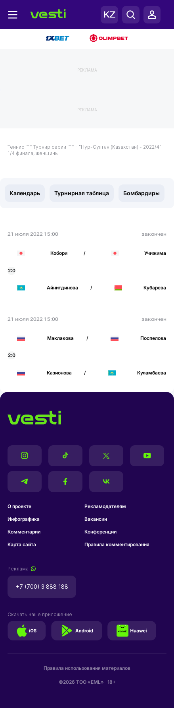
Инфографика (24, 519)
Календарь (25, 193)
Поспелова (153, 338)
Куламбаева (151, 373)
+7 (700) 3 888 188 (42, 586)
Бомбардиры (141, 193)
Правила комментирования (116, 544)
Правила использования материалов (87, 668)
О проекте (19, 506)
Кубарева (154, 288)
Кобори (58, 253)
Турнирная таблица (81, 193)
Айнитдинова (62, 288)
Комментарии (24, 532)
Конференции (100, 532)
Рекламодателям (105, 506)
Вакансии (95, 519)
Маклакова (60, 338)
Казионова (59, 373)
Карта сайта (22, 544)
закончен (153, 234)
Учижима (155, 253)
